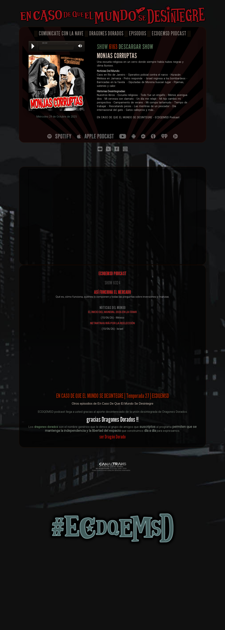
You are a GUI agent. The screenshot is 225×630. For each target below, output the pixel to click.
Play (33, 46)
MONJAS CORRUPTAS (117, 55)
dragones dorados (46, 427)
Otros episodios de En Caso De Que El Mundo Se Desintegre (112, 403)
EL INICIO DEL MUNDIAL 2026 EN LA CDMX (112, 312)
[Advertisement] (112, 359)
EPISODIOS (137, 33)
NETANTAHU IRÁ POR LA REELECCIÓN (112, 323)
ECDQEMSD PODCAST (169, 33)
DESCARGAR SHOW (136, 46)
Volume (78, 46)
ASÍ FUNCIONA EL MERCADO (112, 292)
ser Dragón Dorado (112, 437)
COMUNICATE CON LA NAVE (61, 33)
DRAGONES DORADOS (106, 33)
